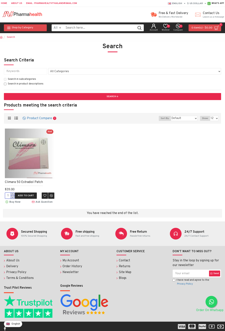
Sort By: (169, 118)
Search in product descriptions (23, 83)
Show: (206, 118)
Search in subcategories (20, 79)
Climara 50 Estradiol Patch (24, 182)
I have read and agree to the (191, 282)
